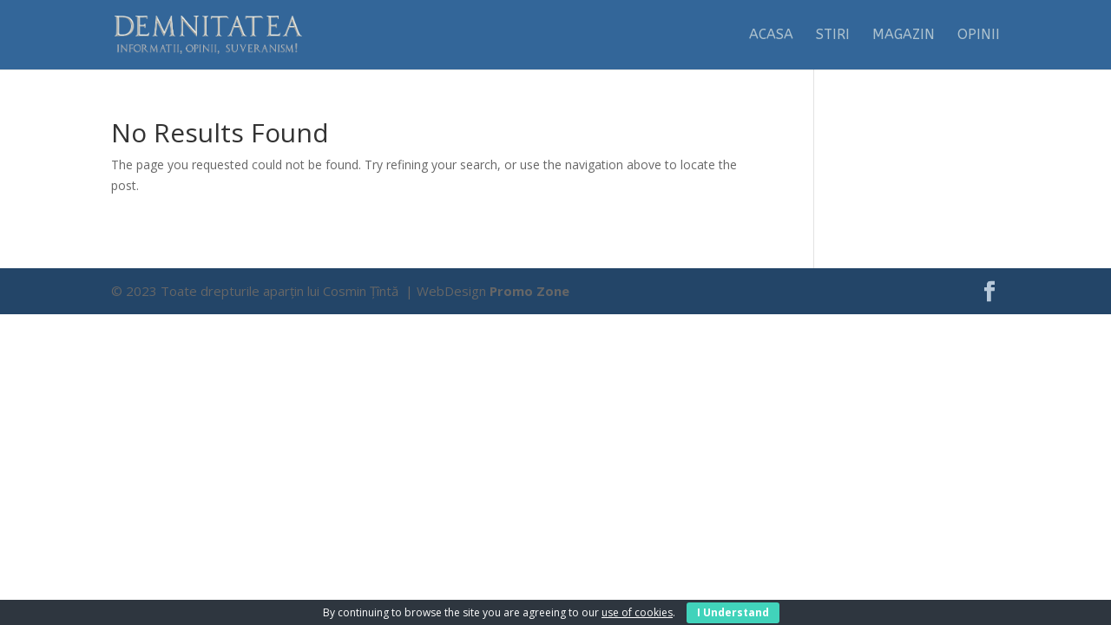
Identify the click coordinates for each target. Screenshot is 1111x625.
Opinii (978, 36)
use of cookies (637, 612)
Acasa (771, 36)
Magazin (903, 36)
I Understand (733, 612)
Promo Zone (529, 290)
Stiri (833, 36)
